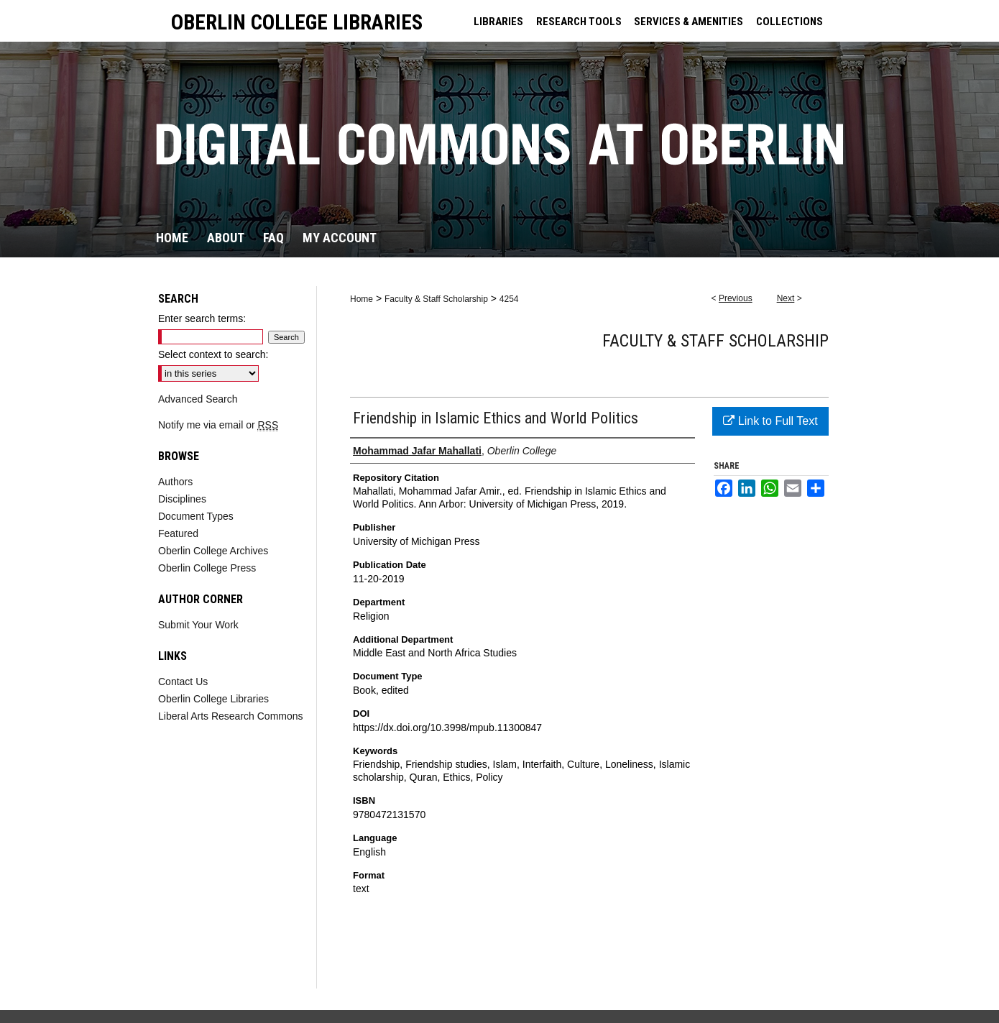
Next (786, 298)
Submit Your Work (198, 624)
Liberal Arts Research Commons (230, 716)
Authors (175, 481)
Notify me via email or (218, 425)
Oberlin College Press (207, 568)
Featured (178, 533)
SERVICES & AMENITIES (688, 21)
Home (361, 299)
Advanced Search (198, 399)
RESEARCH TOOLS (579, 21)
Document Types (196, 516)
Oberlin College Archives (213, 550)
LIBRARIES (498, 21)
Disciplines (182, 499)
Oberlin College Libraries (213, 699)
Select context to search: (213, 354)
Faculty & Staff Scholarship (436, 299)
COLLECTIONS (789, 21)
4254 (509, 299)
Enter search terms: (202, 318)
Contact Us (183, 681)
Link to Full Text (770, 421)
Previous (735, 298)
